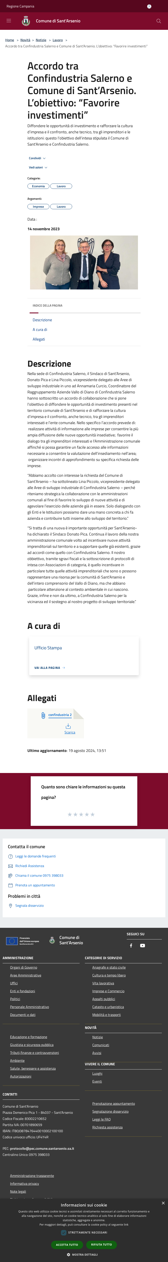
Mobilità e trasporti (106, 1014)
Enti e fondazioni (22, 991)
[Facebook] (131, 946)
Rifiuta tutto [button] (101, 1244)
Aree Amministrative (25, 975)
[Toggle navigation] (8, 20)
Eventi (97, 1081)
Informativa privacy (24, 1183)
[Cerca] (158, 21)
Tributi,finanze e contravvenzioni (34, 1052)
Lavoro (58, 40)
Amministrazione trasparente (32, 1175)
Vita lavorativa (103, 983)
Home (9, 40)
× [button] (163, 1203)
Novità (25, 40)
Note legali (18, 1191)
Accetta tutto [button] (67, 1245)
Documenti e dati (23, 1014)
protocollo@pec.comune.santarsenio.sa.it (42, 1148)
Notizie (41, 40)
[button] (84, 1254)
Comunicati (100, 1045)
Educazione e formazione (28, 1036)
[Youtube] (142, 946)
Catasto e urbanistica (108, 1006)
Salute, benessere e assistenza (33, 1068)
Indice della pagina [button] (47, 305)
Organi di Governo (23, 967)
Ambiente (17, 1060)
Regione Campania (20, 6)
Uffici (14, 983)
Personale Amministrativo (29, 1006)
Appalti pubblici (103, 998)
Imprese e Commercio (108, 991)
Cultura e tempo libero (109, 975)
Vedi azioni (39, 167)
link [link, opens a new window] (126, 1224)
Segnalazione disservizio (110, 1111)
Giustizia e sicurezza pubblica (32, 1044)
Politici (15, 998)
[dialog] (84, 1230)
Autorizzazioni (20, 1076)
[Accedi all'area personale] (149, 6)
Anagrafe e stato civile (109, 967)
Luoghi (97, 1073)
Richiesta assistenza (107, 1127)
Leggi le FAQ (101, 1119)
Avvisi (96, 1052)
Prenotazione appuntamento (113, 1103)
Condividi (38, 158)
